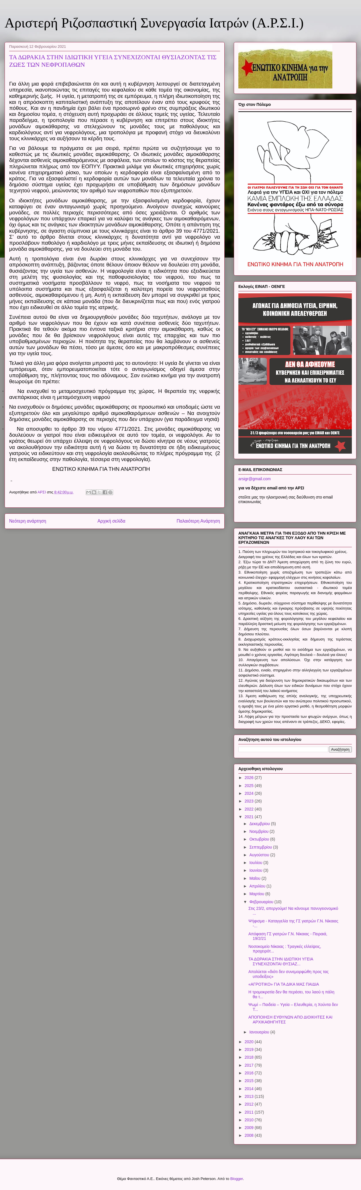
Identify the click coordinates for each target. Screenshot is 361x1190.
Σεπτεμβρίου (261, 847)
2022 (250, 809)
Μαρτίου (257, 893)
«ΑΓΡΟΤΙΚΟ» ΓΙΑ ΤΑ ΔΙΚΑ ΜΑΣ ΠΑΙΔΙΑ (283, 984)
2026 (250, 777)
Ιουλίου (256, 862)
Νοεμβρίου (259, 831)
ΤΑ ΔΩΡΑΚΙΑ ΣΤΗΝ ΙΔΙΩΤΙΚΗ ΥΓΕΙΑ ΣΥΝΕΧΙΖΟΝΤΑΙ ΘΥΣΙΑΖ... (280, 961)
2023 (250, 801)
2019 (250, 1049)
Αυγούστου (259, 855)
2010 (250, 1120)
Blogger (236, 1179)
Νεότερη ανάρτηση (27, 521)
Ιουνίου (256, 870)
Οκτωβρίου (259, 839)
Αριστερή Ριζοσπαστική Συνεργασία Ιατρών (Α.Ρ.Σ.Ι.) (154, 22)
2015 (250, 1080)
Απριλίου (257, 886)
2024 (250, 793)
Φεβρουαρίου (261, 902)
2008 (250, 1135)
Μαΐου (255, 878)
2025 (250, 785)
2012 (250, 1104)
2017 (250, 1065)
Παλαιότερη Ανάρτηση (198, 521)
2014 (250, 1088)
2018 (250, 1057)
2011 (250, 1112)
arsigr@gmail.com (254, 479)
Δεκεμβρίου (260, 823)
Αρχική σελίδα (111, 521)
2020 (250, 1041)
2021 (250, 817)
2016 (250, 1073)
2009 (250, 1127)
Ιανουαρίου (259, 1032)
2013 (250, 1096)
